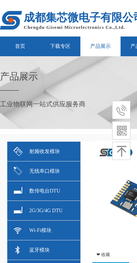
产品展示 (100, 46)
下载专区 (60, 46)
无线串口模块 (37, 171)
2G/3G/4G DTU (38, 210)
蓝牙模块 (32, 250)
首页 (20, 46)
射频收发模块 (37, 151)
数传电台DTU (37, 190)
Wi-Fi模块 (33, 230)
